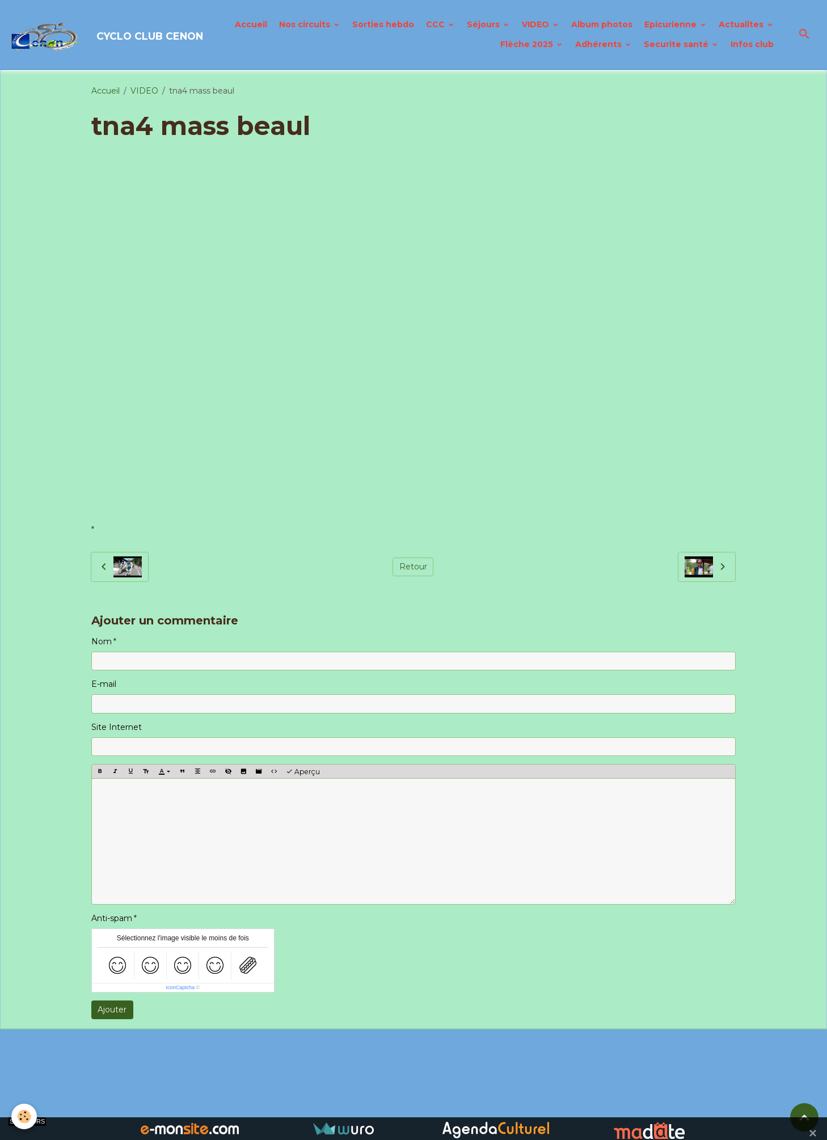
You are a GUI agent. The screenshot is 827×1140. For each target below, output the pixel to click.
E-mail (103, 684)
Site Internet (116, 727)
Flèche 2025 (527, 44)
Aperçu (303, 771)
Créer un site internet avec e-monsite (334, 1081)
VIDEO (536, 24)
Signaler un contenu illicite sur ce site (493, 1081)
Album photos (601, 24)
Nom (101, 641)
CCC (436, 24)
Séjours (484, 24)
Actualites (742, 24)
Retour (413, 566)
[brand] (82, 34)
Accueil (251, 24)
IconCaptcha (180, 987)
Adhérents (599, 44)
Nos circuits (305, 24)
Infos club (752, 44)
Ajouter (112, 1009)
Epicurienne (671, 24)
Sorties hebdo (383, 24)
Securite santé (677, 44)
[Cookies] (24, 1116)
